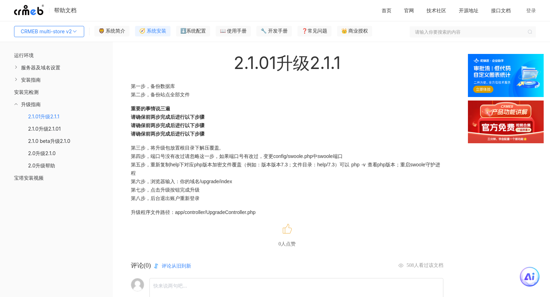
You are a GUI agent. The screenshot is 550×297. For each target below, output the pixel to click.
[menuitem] (56, 67)
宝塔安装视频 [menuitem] (28, 178)
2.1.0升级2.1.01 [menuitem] (44, 129)
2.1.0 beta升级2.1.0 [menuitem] (49, 141)
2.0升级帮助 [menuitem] (41, 165)
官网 (409, 10)
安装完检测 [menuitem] (26, 92)
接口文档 (501, 10)
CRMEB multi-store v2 (49, 31)
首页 (386, 10)
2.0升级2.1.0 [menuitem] (42, 153)
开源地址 (468, 10)
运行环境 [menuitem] (24, 55)
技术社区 (436, 10)
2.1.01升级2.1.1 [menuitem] (43, 116)
